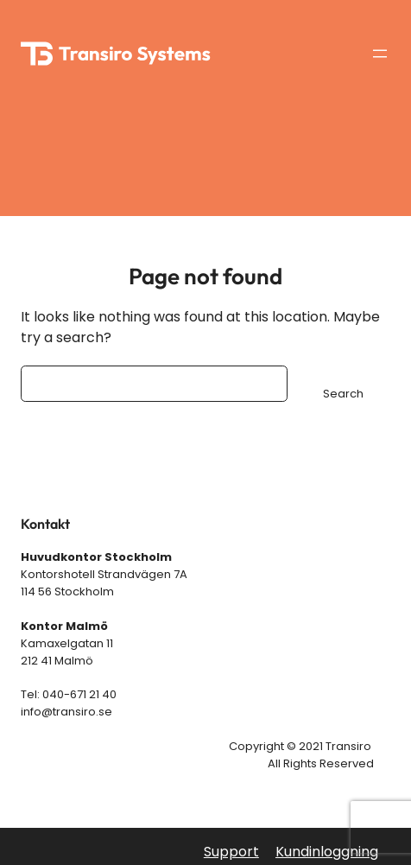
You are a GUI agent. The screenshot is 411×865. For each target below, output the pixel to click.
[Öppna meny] (380, 53)
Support (231, 852)
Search (343, 393)
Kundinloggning (326, 852)
